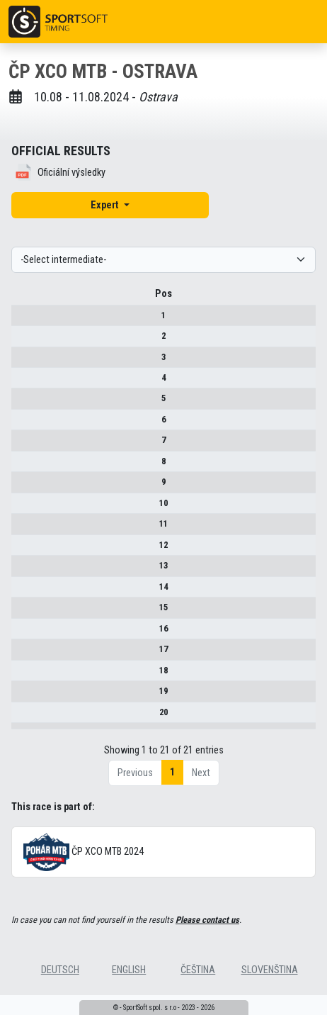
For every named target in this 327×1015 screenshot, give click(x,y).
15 (22, 612)
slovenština (269, 990)
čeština (197, 990)
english (129, 990)
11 (22, 528)
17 (22, 654)
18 (22, 675)
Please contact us (207, 939)
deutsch (60, 990)
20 (22, 717)
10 (22, 508)
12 (22, 549)
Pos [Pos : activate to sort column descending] (22, 299)
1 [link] (172, 792)
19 (22, 695)
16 (22, 633)
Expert (106, 205)
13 (22, 570)
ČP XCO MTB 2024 (83, 872)
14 (22, 591)
